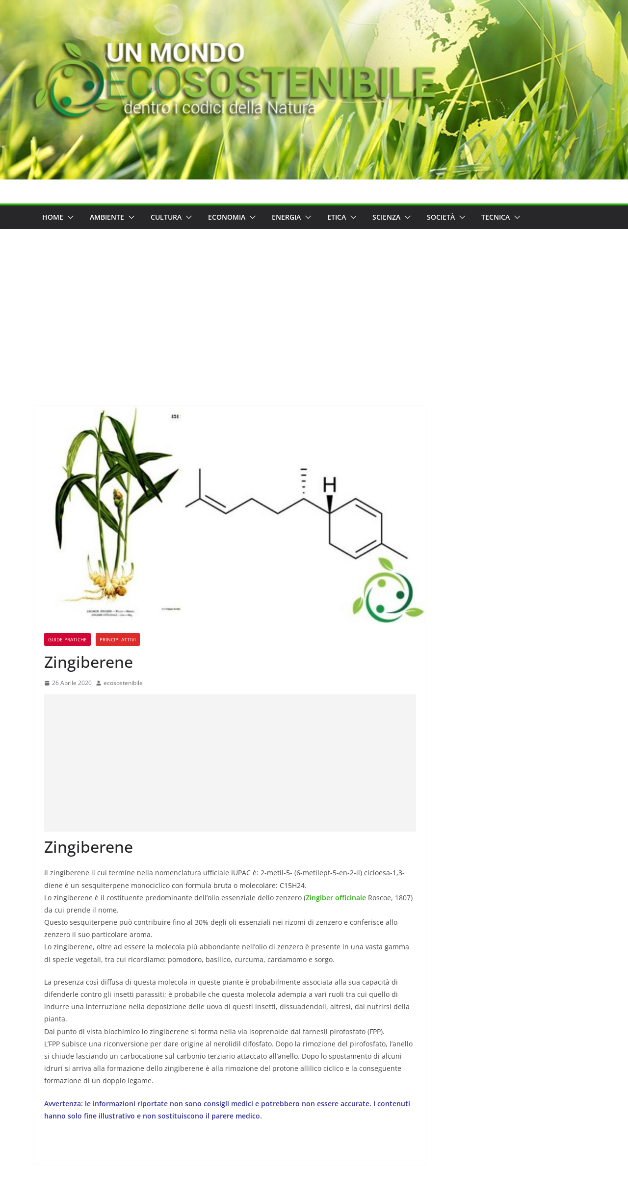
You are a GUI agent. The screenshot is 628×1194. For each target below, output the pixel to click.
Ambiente (107, 217)
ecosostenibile (123, 683)
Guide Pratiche (67, 639)
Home (52, 217)
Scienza (386, 217)
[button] (68, 217)
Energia (286, 217)
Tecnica (495, 217)
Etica (336, 217)
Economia (226, 217)
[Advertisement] (314, 302)
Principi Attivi (118, 639)
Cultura (166, 217)
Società (441, 217)
